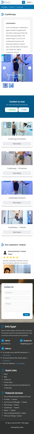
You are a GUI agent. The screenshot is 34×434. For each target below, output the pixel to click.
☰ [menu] (23, 2)
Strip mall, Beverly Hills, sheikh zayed (14, 358)
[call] (23, 109)
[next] (29, 68)
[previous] (4, 68)
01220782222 (5, 343)
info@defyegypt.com (26, 343)
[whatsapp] (11, 109)
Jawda (21, 427)
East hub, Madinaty (9, 363)
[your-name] (17, 292)
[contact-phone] (17, 298)
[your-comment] (17, 307)
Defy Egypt (25, 422)
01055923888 (20, 363)
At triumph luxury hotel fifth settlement (15, 352)
